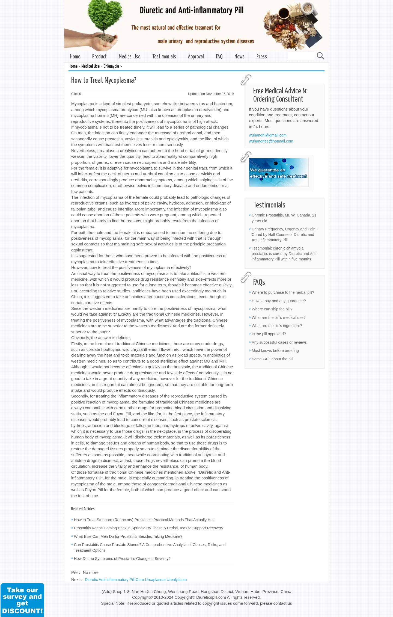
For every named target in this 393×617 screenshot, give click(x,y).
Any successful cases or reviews (279, 342)
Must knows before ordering (275, 350)
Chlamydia (111, 66)
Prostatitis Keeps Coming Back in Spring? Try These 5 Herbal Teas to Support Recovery (148, 528)
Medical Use (129, 57)
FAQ (219, 57)
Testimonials (164, 57)
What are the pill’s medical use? (278, 317)
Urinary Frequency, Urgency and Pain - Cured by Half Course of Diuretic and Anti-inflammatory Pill (285, 234)
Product (99, 57)
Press (262, 57)
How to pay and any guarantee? (279, 301)
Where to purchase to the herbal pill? (283, 292)
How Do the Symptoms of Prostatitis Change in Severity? (122, 558)
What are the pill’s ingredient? (277, 326)
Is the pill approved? (269, 334)
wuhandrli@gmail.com (268, 135)
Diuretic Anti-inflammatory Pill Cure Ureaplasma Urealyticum (136, 579)
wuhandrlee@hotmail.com (271, 141)
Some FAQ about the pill (272, 359)
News (239, 57)
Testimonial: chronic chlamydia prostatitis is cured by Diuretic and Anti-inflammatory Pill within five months (285, 253)
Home (75, 57)
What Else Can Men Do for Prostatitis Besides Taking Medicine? (128, 536)
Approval (196, 57)
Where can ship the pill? (272, 309)
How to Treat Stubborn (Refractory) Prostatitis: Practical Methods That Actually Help (145, 520)
